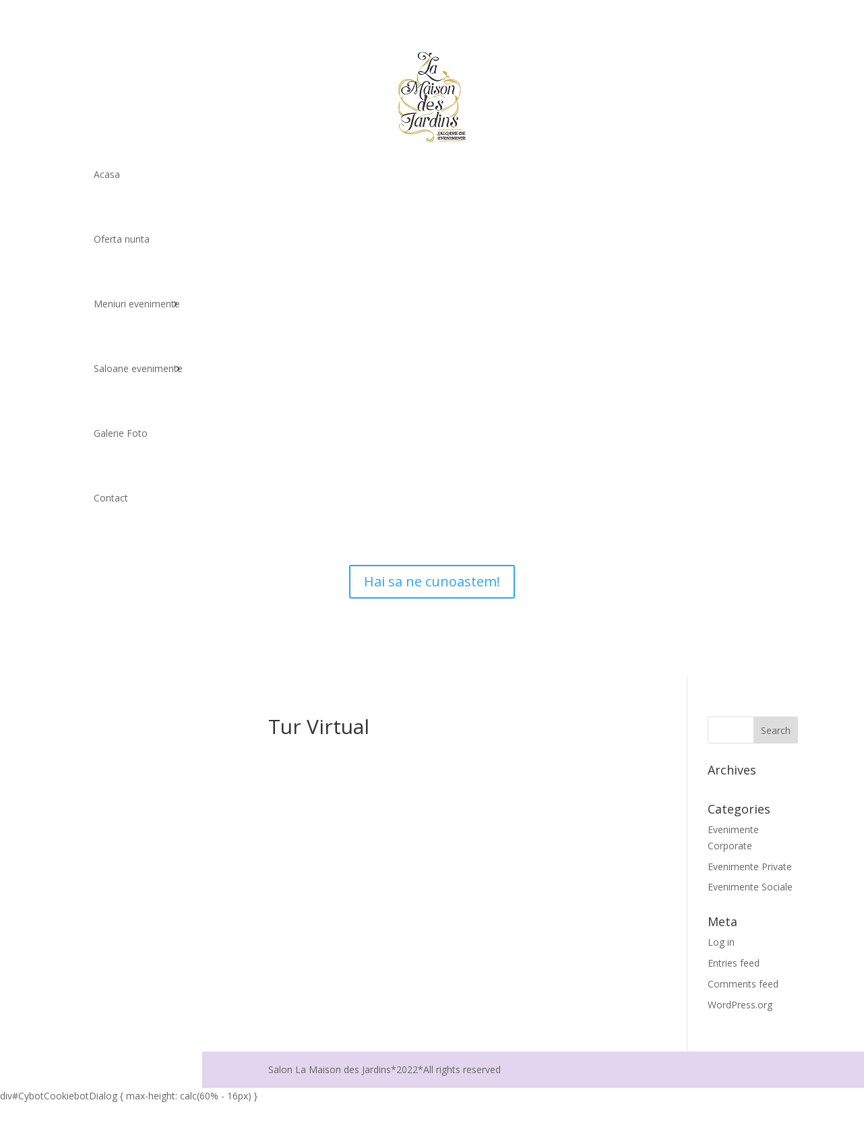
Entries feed (734, 963)
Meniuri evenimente (137, 303)
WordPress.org (740, 1004)
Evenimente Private (750, 866)
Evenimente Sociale (750, 886)
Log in (721, 942)
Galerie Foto (121, 433)
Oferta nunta (122, 239)
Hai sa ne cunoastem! (432, 581)
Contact (111, 497)
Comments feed (743, 983)
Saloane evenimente (138, 368)
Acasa (107, 174)
